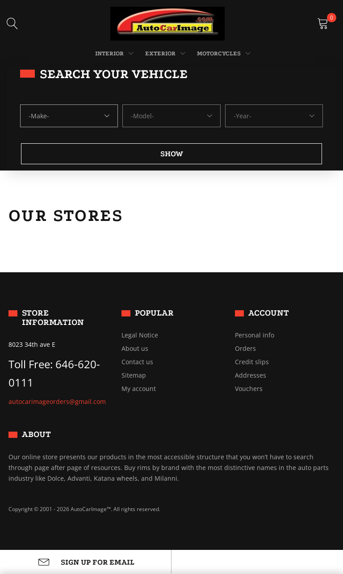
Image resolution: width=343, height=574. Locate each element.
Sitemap (133, 375)
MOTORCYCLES (219, 53)
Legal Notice (139, 335)
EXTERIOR (160, 53)
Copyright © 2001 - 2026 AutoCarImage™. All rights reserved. (84, 509)
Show (171, 154)
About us (134, 349)
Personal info (254, 335)
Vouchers (249, 389)
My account (138, 389)
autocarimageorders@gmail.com (57, 401)
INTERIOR (109, 53)
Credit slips (252, 362)
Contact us (137, 362)
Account (268, 313)
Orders (245, 349)
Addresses (250, 375)
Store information (53, 317)
